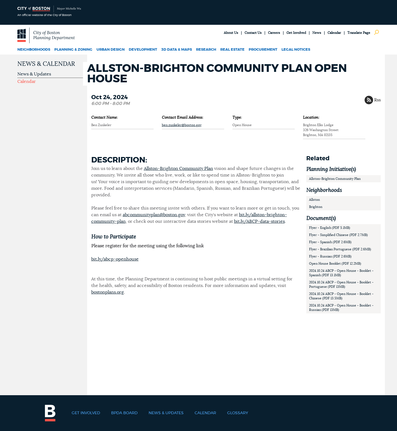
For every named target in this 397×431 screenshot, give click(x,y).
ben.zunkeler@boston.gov (182, 125)
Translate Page (358, 32)
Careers (274, 32)
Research (206, 49)
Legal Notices (295, 49)
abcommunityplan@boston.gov (154, 215)
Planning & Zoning (73, 49)
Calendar (334, 32)
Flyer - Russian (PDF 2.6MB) (330, 256)
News (316, 32)
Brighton (315, 206)
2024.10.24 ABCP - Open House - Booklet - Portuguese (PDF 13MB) (341, 284)
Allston (314, 199)
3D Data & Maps (176, 49)
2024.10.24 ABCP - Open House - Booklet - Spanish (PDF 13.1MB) (341, 273)
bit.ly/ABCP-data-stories (259, 221)
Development (143, 49)
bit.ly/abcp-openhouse (115, 259)
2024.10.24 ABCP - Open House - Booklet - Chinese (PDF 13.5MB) (341, 296)
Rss (377, 100)
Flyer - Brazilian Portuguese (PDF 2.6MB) (340, 249)
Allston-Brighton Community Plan (178, 168)
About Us (231, 32)
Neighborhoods (33, 49)
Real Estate (232, 49)
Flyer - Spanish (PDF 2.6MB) (330, 242)
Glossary (237, 413)
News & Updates (34, 74)
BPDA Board (124, 413)
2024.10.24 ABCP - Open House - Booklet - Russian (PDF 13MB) (341, 307)
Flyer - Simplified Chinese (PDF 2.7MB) (338, 235)
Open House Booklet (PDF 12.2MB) (335, 263)
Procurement (263, 49)
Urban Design (110, 49)
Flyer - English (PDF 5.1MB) (329, 227)
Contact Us (253, 32)
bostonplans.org (107, 292)
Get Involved (296, 32)
